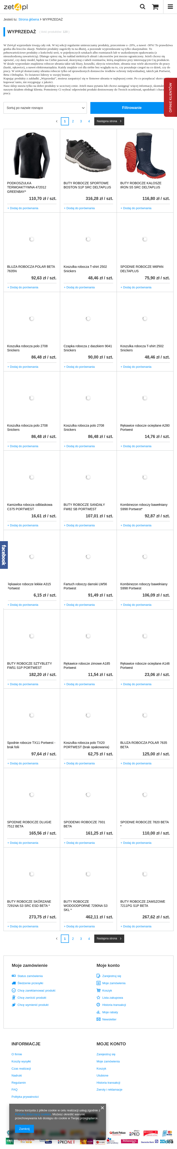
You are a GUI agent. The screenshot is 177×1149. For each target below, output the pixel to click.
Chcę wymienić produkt (33, 1005)
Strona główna (28, 19)
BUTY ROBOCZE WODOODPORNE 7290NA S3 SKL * (86, 906)
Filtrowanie (132, 108)
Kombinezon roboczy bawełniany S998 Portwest (144, 586)
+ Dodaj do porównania (22, 208)
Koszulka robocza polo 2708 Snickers (27, 348)
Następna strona (107, 121)
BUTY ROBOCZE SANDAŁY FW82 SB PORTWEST (84, 507)
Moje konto (108, 965)
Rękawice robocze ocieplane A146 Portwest (145, 665)
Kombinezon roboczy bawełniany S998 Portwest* (144, 507)
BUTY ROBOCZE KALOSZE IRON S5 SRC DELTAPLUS (141, 185)
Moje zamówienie (29, 965)
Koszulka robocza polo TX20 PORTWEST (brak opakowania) (86, 745)
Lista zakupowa (112, 997)
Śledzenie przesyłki (30, 983)
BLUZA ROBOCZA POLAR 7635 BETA (143, 745)
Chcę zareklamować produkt (36, 990)
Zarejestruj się (111, 976)
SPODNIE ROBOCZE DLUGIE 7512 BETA (29, 824)
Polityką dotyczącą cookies (33, 1114)
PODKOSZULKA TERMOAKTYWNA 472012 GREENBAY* (26, 187)
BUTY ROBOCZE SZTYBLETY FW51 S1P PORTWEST (29, 665)
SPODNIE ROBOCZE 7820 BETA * (144, 824)
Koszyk (107, 990)
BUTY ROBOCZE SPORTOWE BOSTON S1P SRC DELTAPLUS (87, 185)
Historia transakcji (114, 1005)
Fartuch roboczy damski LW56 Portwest (85, 586)
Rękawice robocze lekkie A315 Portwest (29, 586)
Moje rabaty (110, 1012)
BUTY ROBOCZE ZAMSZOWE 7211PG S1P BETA (142, 904)
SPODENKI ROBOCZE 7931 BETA (84, 824)
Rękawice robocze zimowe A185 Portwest (87, 665)
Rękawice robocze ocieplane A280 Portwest (145, 427)
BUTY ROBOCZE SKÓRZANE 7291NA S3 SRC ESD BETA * (29, 904)
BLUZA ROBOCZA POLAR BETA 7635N (31, 269)
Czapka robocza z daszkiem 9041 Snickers (88, 348)
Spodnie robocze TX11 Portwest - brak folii (31, 745)
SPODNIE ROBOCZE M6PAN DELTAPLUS (141, 269)
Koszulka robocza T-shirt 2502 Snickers (85, 269)
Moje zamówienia (113, 983)
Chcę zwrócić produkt (32, 997)
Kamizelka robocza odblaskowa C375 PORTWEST (29, 507)
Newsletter (109, 1019)
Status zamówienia (30, 976)
